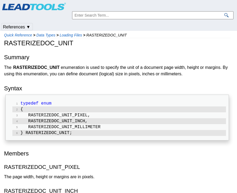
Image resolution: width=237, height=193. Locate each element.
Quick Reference (18, 35)
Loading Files (71, 35)
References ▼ (16, 27)
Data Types (45, 35)
